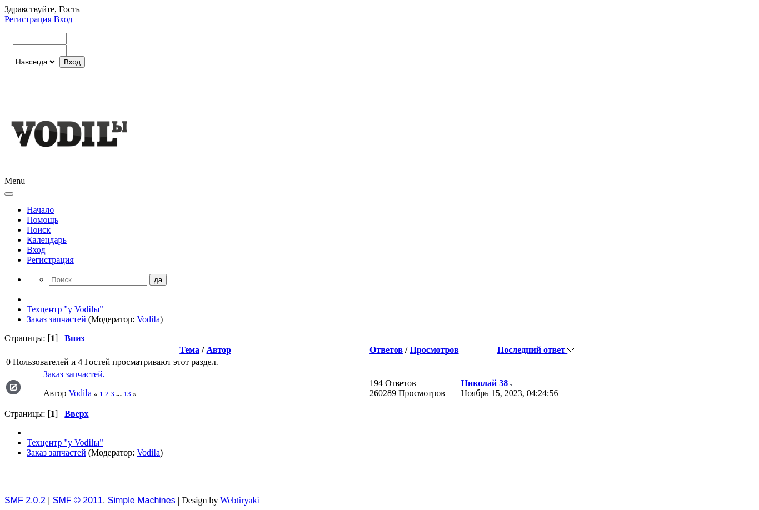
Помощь (42, 219)
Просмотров (434, 349)
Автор (219, 349)
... (119, 393)
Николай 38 (484, 383)
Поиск (39, 229)
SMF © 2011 (78, 500)
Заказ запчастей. (74, 374)
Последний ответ (535, 349)
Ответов (386, 349)
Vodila (148, 319)
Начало (40, 209)
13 (127, 393)
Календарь (47, 239)
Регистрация (28, 19)
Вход (63, 19)
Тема (189, 349)
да (158, 280)
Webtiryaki (239, 500)
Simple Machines (142, 500)
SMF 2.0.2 (25, 500)
